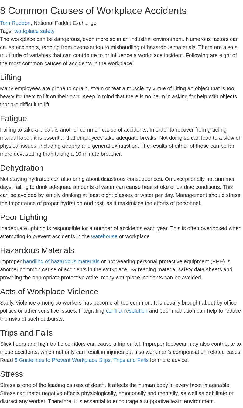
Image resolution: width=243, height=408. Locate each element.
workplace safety (34, 31)
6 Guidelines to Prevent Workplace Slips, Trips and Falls (81, 360)
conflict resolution (127, 311)
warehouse (104, 236)
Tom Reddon (15, 23)
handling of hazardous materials (61, 261)
